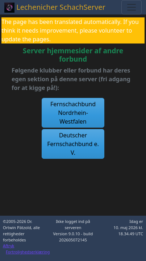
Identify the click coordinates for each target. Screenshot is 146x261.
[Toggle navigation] (131, 7)
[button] (73, 113)
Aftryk (8, 245)
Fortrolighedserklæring (28, 251)
